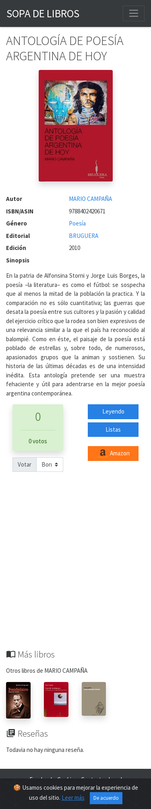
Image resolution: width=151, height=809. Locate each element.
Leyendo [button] (113, 411)
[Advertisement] (75, 569)
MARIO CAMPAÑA (90, 199)
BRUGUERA (83, 236)
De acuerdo (106, 798)
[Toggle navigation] (134, 13)
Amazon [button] (113, 453)
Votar (24, 464)
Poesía (77, 223)
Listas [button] (113, 429)
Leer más (73, 797)
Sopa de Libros (42, 13)
